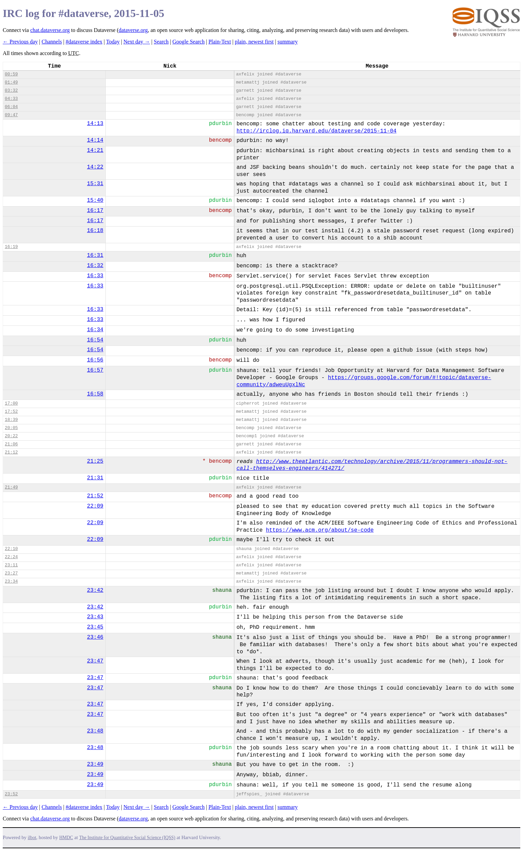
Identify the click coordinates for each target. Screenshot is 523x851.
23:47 (95, 661)
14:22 (95, 167)
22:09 (95, 506)
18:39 (11, 419)
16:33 (95, 276)
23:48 (95, 731)
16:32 (95, 266)
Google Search (188, 42)
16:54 (95, 340)
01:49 (11, 82)
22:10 (11, 548)
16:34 (95, 330)
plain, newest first (254, 42)
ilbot (32, 837)
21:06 (11, 444)
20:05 (11, 427)
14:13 (95, 124)
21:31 (95, 478)
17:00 (11, 403)
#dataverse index (84, 42)
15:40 (95, 200)
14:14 (95, 140)
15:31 (95, 184)
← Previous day (20, 42)
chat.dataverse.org (50, 30)
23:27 (11, 573)
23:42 (95, 590)
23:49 (95, 764)
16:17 (95, 211)
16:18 (95, 231)
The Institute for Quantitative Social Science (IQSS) (127, 837)
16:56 (95, 360)
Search (161, 42)
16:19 (11, 246)
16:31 (95, 255)
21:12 (11, 452)
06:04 (11, 106)
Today (113, 42)
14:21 (95, 150)
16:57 (95, 370)
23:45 (95, 627)
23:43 (95, 617)
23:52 (11, 794)
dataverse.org (133, 30)
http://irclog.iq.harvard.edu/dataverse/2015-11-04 (316, 131)
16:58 (95, 394)
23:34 (11, 581)
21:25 (95, 461)
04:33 (11, 98)
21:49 (11, 487)
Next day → (136, 42)
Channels (51, 42)
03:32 (11, 90)
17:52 (11, 411)
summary (287, 42)
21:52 (95, 496)
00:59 (11, 74)
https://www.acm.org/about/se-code (320, 530)
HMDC (66, 837)
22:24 (11, 557)
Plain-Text (219, 42)
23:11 (11, 565)
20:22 (11, 436)
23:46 (95, 637)
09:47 (11, 115)
